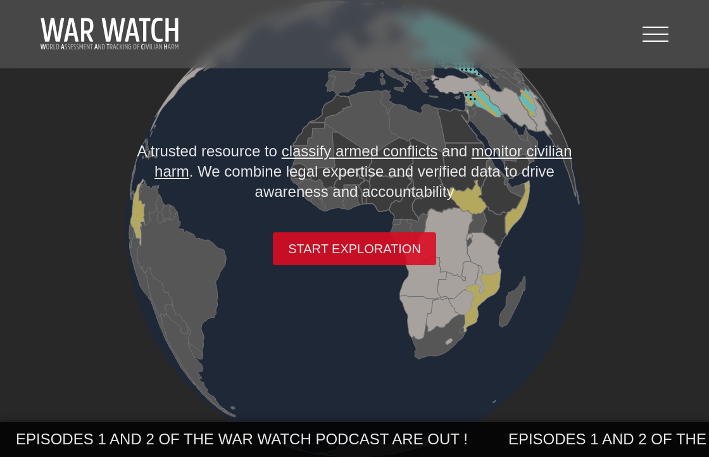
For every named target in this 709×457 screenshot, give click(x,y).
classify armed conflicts (360, 151)
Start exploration (354, 249)
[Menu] (655, 34)
